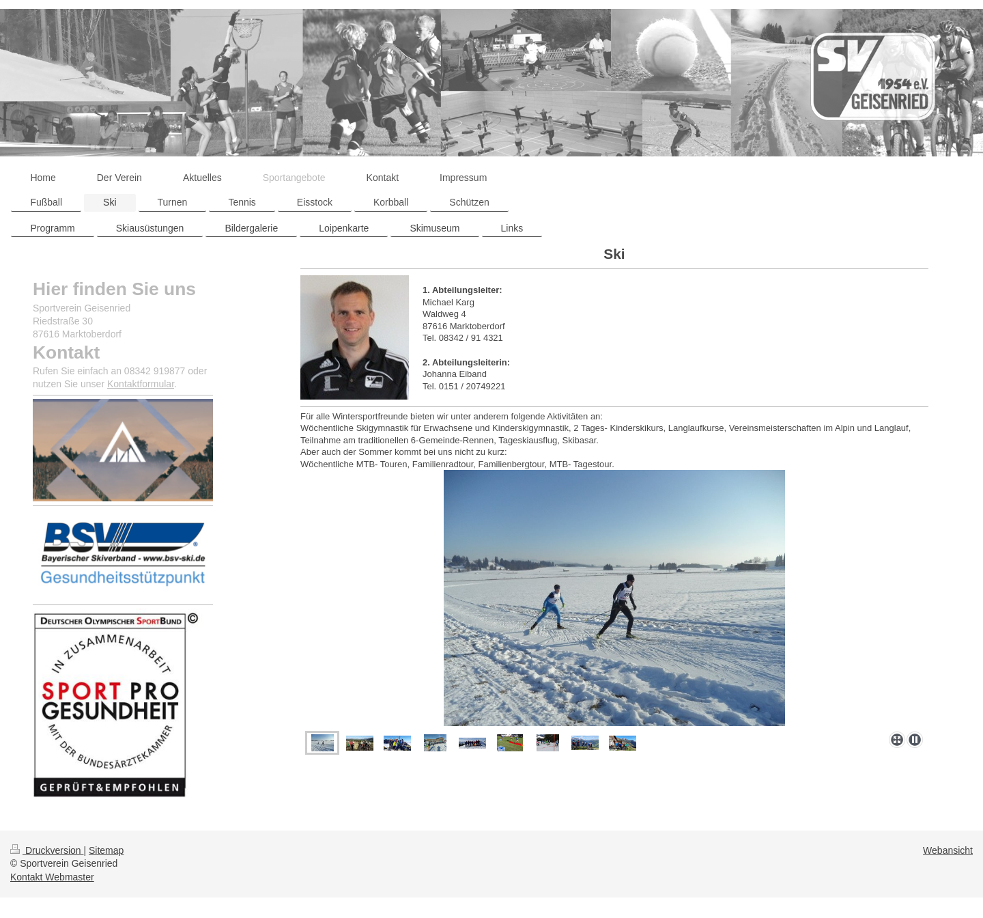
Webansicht (948, 850)
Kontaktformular (140, 383)
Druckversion (46, 850)
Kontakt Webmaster (52, 877)
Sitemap (106, 850)
